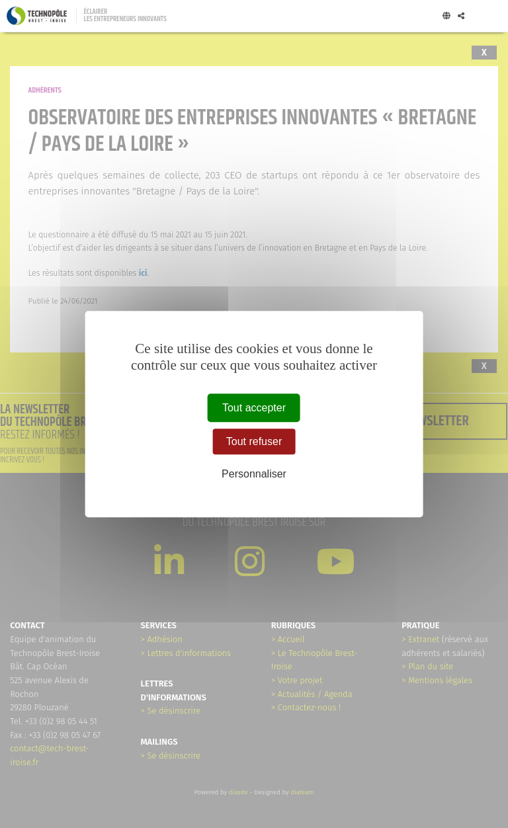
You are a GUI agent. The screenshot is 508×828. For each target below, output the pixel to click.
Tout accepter (254, 407)
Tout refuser (254, 441)
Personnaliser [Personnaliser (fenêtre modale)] (254, 474)
